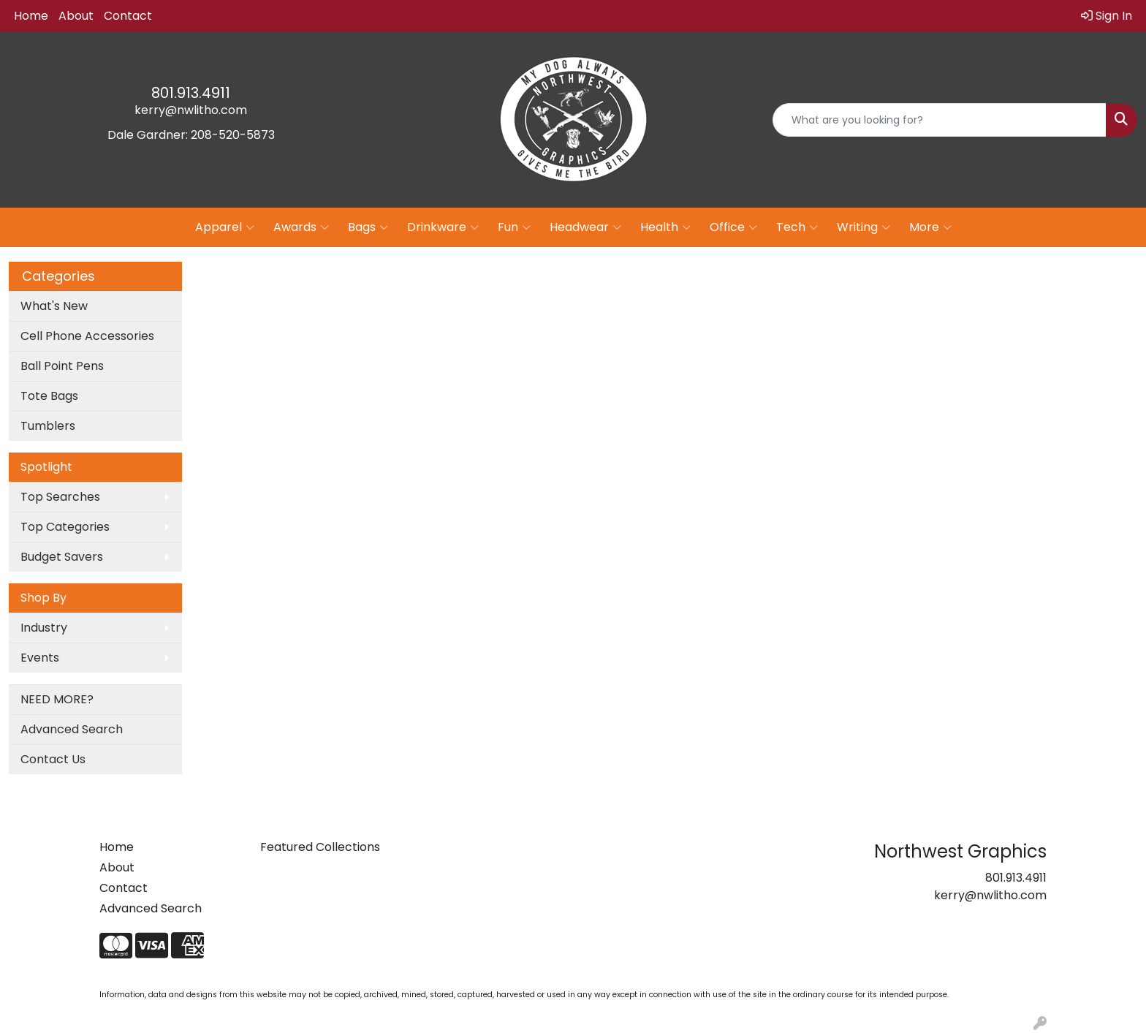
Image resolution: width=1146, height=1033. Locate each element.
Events (39, 657)
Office (733, 227)
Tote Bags (49, 395)
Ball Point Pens (62, 365)
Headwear (585, 227)
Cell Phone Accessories (87, 336)
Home (31, 15)
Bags (368, 227)
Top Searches (60, 496)
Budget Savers (61, 556)
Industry (43, 627)
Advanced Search (71, 729)
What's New (54, 306)
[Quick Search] (940, 120)
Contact (128, 15)
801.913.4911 (190, 93)
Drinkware (443, 227)
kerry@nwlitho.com (190, 110)
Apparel (224, 227)
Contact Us (53, 759)
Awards (301, 227)
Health (665, 227)
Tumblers (47, 425)
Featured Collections (320, 847)
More (930, 227)
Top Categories (65, 526)
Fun (514, 227)
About (76, 15)
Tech (797, 227)
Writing (863, 227)
